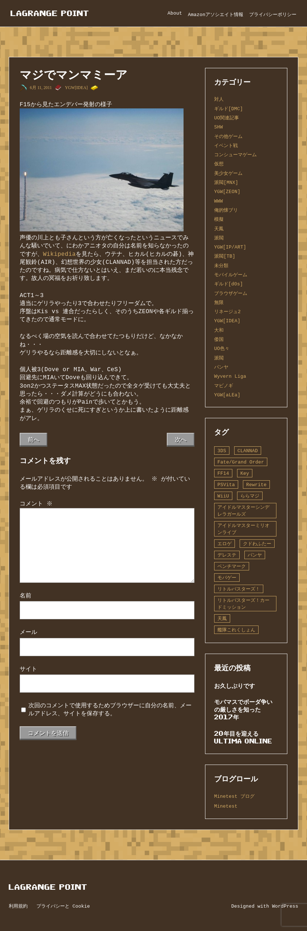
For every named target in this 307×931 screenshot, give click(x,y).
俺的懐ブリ (226, 210)
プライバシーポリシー (272, 15)
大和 (219, 330)
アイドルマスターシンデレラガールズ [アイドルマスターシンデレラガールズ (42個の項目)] (243, 510)
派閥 (219, 238)
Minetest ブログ (234, 796)
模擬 (219, 219)
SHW (218, 127)
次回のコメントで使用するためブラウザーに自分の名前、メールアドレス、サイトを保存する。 (110, 709)
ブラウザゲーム (230, 293)
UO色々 (221, 348)
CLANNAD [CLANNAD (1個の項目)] (247, 451)
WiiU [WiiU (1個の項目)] (223, 496)
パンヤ (221, 367)
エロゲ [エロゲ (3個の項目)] (224, 544)
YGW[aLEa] (227, 395)
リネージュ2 (227, 312)
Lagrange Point (50, 13)
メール (28, 632)
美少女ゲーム (228, 173)
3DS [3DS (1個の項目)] (221, 451)
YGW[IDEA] (76, 87)
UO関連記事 (226, 118)
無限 (219, 302)
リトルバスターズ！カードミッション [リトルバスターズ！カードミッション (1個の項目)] (243, 603)
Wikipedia (59, 254)
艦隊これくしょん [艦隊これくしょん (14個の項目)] (236, 630)
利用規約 (18, 906)
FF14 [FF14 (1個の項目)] (223, 473)
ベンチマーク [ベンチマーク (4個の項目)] (231, 566)
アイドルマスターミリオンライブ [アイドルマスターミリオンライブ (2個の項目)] (243, 529)
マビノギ (223, 386)
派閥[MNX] (226, 182)
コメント (36, 503)
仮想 (219, 164)
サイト (28, 669)
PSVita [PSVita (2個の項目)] (226, 485)
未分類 (221, 266)
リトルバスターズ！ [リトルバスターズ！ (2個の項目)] (238, 589)
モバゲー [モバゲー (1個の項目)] (226, 578)
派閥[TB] (224, 256)
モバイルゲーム (230, 275)
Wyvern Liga (230, 376)
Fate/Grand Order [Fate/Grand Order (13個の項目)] (240, 462)
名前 (25, 595)
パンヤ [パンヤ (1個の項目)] (255, 555)
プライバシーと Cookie (63, 906)
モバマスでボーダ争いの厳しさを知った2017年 (243, 709)
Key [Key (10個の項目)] (244, 473)
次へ (180, 439)
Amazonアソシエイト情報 (215, 15)
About (175, 13)
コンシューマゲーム (235, 155)
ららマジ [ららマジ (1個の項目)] (249, 496)
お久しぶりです (234, 685)
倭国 (219, 339)
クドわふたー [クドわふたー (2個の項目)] (257, 544)
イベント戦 (226, 146)
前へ (33, 439)
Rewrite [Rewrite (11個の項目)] (256, 485)
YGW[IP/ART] (230, 247)
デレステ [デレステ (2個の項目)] (226, 555)
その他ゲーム (228, 136)
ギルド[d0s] (228, 284)
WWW (218, 201)
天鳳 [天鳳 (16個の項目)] (222, 619)
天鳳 (219, 229)
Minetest (225, 806)
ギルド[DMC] (228, 109)
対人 (219, 99)
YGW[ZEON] (227, 192)
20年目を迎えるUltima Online (243, 737)
